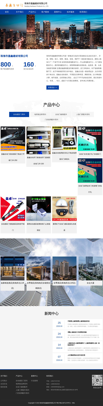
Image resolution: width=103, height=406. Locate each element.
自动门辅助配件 (21, 387)
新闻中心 (58, 12)
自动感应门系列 (21, 381)
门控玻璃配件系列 (22, 393)
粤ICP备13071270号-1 (63, 403)
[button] (50, 46)
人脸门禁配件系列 (22, 390)
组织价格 (4, 387)
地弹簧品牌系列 (21, 384)
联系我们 (83, 12)
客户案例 (45, 12)
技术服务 (70, 12)
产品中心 (32, 12)
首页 (7, 12)
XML (73, 403)
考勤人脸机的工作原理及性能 (77, 332)
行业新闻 (34, 381)
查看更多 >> (52, 87)
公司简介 (4, 381)
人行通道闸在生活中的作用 (76, 355)
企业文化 (4, 384)
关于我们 (19, 12)
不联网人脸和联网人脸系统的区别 (78, 321)
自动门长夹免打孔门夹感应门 (90, 154)
